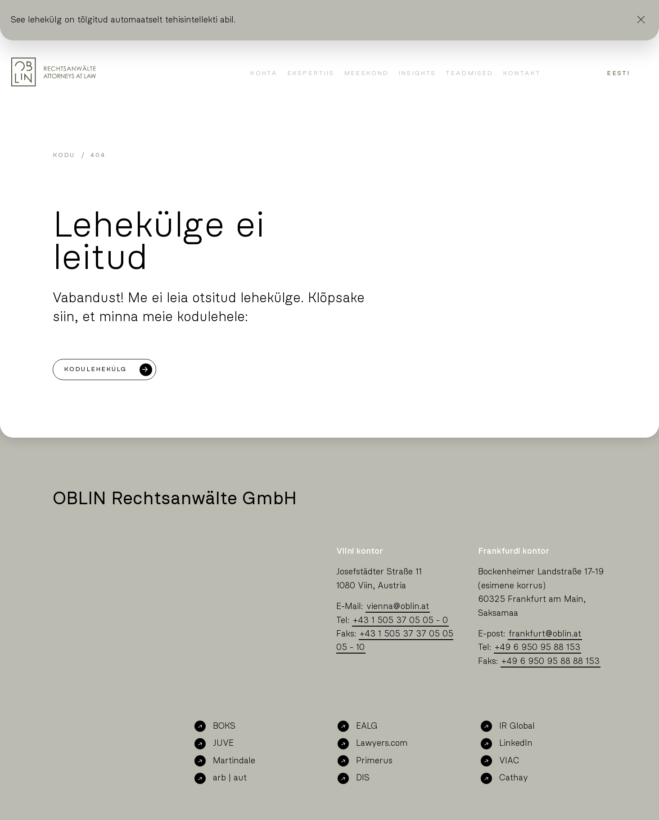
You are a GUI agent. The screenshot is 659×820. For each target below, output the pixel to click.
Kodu (64, 155)
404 (98, 155)
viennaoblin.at (397, 606)
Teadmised (469, 73)
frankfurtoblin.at (545, 634)
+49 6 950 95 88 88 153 (550, 661)
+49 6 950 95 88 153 (537, 647)
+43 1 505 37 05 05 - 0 (400, 620)
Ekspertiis (310, 73)
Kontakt (522, 73)
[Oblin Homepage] (53, 72)
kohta (263, 73)
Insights (417, 73)
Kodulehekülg (95, 369)
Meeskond (366, 73)
